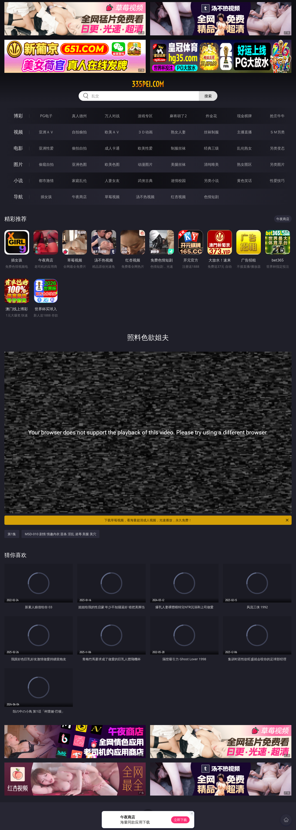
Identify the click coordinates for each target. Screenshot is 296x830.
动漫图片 (145, 164)
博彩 (18, 116)
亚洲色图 (79, 164)
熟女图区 (244, 164)
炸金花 (211, 115)
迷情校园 (178, 180)
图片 (18, 164)
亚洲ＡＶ (46, 132)
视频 (18, 132)
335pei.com (148, 84)
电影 (18, 148)
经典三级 (211, 148)
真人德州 (79, 115)
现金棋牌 (244, 115)
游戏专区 (145, 115)
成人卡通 (112, 148)
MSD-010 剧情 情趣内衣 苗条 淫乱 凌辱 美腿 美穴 (60, 534)
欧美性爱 (145, 148)
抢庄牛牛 (277, 115)
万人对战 (112, 115)
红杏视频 (178, 196)
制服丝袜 (178, 148)
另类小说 (211, 180)
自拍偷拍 (79, 132)
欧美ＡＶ (112, 132)
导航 (18, 197)
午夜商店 (79, 196)
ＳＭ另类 (277, 132)
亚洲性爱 (46, 148)
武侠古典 (145, 180)
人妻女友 (112, 180)
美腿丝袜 (178, 164)
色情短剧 (211, 196)
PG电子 (46, 115)
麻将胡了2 (178, 115)
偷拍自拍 (79, 148)
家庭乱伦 (79, 180)
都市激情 (46, 180)
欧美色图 (112, 164)
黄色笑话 (244, 180)
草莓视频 (112, 196)
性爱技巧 (277, 180)
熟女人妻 (178, 132)
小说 (18, 180)
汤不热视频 (145, 196)
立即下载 (180, 820)
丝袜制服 (211, 132)
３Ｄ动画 (145, 132)
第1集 (12, 534)
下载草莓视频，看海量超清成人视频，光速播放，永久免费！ (196, 520)
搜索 (208, 95)
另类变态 (277, 148)
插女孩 (46, 196)
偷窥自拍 (46, 164)
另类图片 (277, 164)
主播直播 (244, 132)
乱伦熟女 (244, 148)
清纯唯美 (211, 164)
